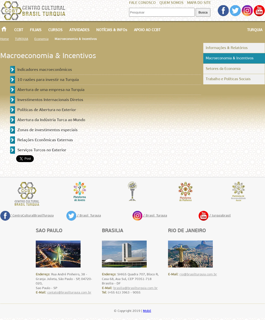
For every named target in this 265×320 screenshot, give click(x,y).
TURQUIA (254, 30)
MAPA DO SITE (199, 2)
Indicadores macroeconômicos (44, 69)
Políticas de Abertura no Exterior (46, 109)
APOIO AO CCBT (147, 30)
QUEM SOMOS (171, 2)
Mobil (147, 311)
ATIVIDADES (79, 30)
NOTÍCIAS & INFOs (111, 30)
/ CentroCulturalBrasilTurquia (27, 215)
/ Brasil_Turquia (83, 215)
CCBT (18, 30)
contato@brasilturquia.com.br (69, 292)
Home (4, 39)
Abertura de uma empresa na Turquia (50, 89)
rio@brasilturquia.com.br (198, 274)
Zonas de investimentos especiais (47, 130)
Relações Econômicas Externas (45, 140)
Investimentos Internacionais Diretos (50, 99)
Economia (41, 39)
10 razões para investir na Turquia (48, 79)
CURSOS (55, 30)
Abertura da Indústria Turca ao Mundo (51, 119)
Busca (202, 12)
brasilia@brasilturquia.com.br (135, 288)
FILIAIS (35, 30)
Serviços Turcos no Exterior (41, 150)
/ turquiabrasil (215, 215)
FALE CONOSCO (142, 2)
